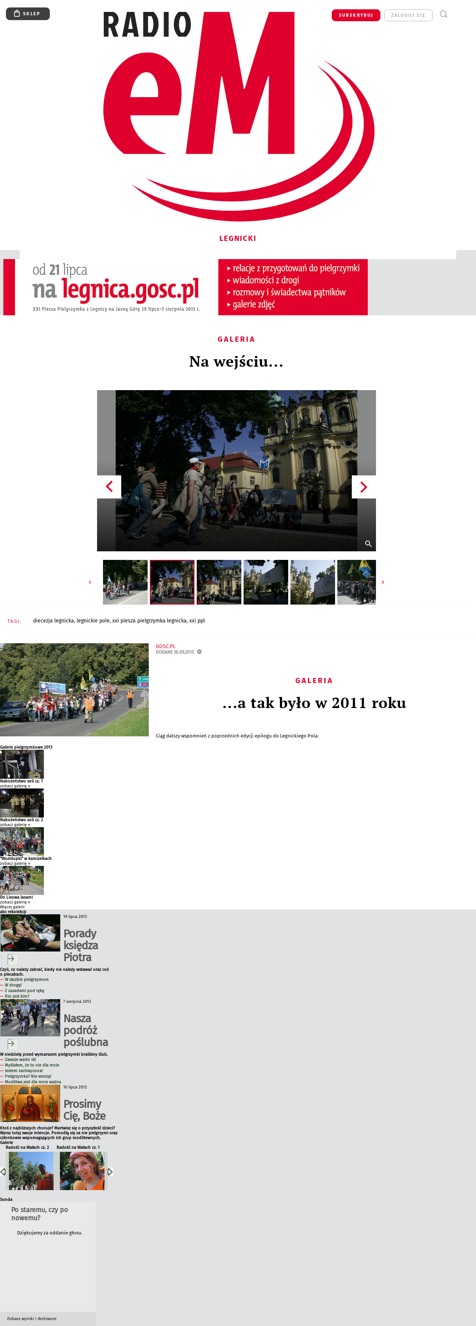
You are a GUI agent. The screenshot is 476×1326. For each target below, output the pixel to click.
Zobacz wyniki (20, 1318)
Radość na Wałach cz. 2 (27, 1147)
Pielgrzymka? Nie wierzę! (28, 1076)
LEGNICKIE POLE (93, 621)
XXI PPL (197, 621)
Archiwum (47, 1318)
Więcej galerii (12, 907)
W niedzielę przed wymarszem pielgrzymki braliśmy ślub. (54, 1054)
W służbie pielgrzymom (27, 979)
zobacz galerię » (15, 786)
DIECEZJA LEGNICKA (53, 621)
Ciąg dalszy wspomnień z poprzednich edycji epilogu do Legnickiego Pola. (238, 736)
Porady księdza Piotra (80, 945)
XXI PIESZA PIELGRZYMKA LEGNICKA (149, 621)
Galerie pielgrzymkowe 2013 (26, 747)
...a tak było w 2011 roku (314, 702)
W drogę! (13, 985)
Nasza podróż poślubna (85, 1030)
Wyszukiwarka (443, 14)
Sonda (6, 1199)
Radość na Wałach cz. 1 (78, 1147)
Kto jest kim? (17, 996)
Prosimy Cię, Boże (84, 1110)
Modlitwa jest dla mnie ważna (33, 1082)
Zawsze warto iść (20, 1059)
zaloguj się (408, 15)
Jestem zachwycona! (24, 1070)
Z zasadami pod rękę (24, 990)
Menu (457, 14)
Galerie (6, 1142)
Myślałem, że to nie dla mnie (32, 1065)
